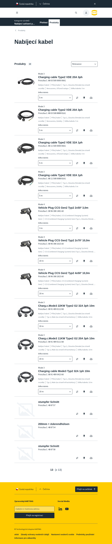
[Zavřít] (95, 4)
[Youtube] (67, 509)
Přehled (44, 22)
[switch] (78, 97)
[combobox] (82, 64)
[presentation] (44, 4)
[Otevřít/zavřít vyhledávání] (76, 12)
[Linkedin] (60, 509)
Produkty (54, 22)
